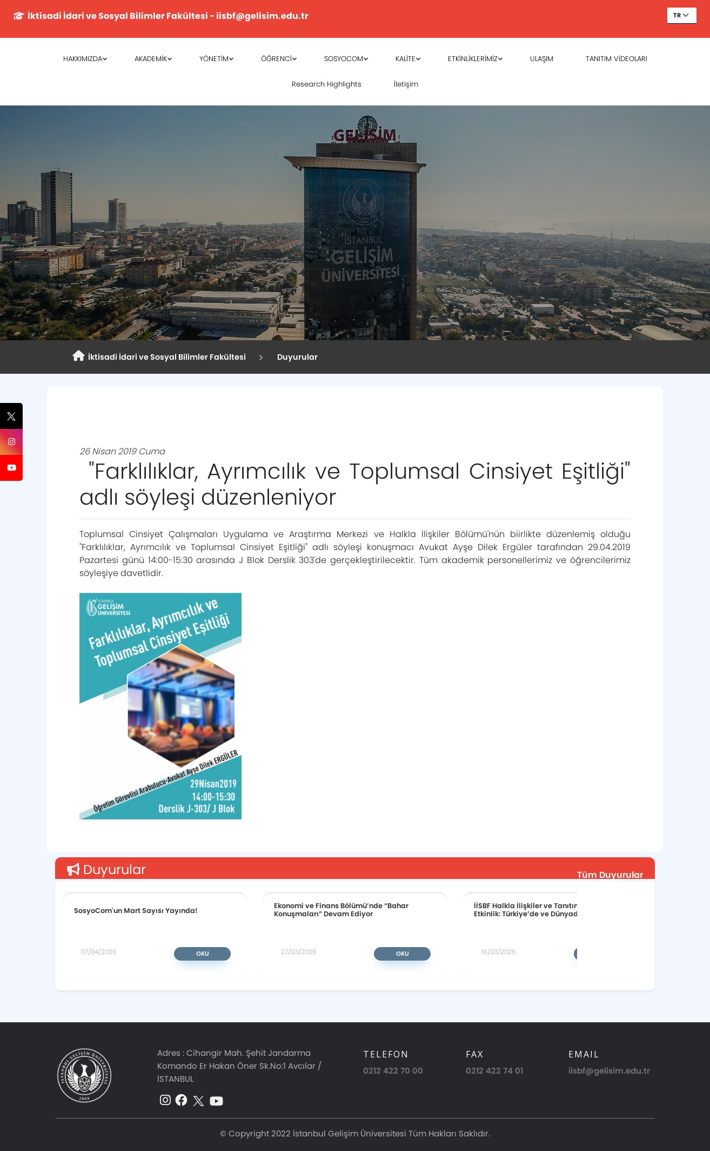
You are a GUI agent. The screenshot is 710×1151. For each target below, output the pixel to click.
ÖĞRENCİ (276, 59)
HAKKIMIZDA (82, 59)
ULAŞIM (541, 59)
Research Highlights (326, 84)
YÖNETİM (214, 59)
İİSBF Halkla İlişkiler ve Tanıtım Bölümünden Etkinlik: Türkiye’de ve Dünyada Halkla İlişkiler (554, 909)
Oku (202, 953)
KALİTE (406, 59)
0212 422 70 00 (393, 1070)
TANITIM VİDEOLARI (616, 59)
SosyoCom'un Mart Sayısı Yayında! (136, 910)
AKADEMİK (151, 59)
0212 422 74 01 (494, 1070)
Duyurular (296, 357)
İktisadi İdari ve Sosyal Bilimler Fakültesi (159, 356)
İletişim (406, 84)
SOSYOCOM (343, 59)
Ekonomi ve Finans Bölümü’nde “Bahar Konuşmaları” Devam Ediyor (341, 909)
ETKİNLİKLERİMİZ (473, 59)
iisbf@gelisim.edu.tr (609, 1070)
